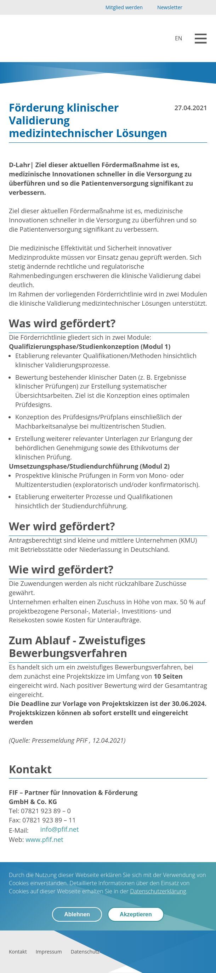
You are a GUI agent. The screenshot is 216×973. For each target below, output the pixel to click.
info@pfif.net (59, 829)
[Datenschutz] (85, 951)
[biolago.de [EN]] (173, 38)
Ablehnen (77, 914)
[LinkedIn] (203, 7)
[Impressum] (49, 951)
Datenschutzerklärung (158, 891)
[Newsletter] (165, 7)
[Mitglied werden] (118, 7)
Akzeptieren (136, 914)
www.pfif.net (44, 839)
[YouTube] (191, 7)
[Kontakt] (18, 951)
